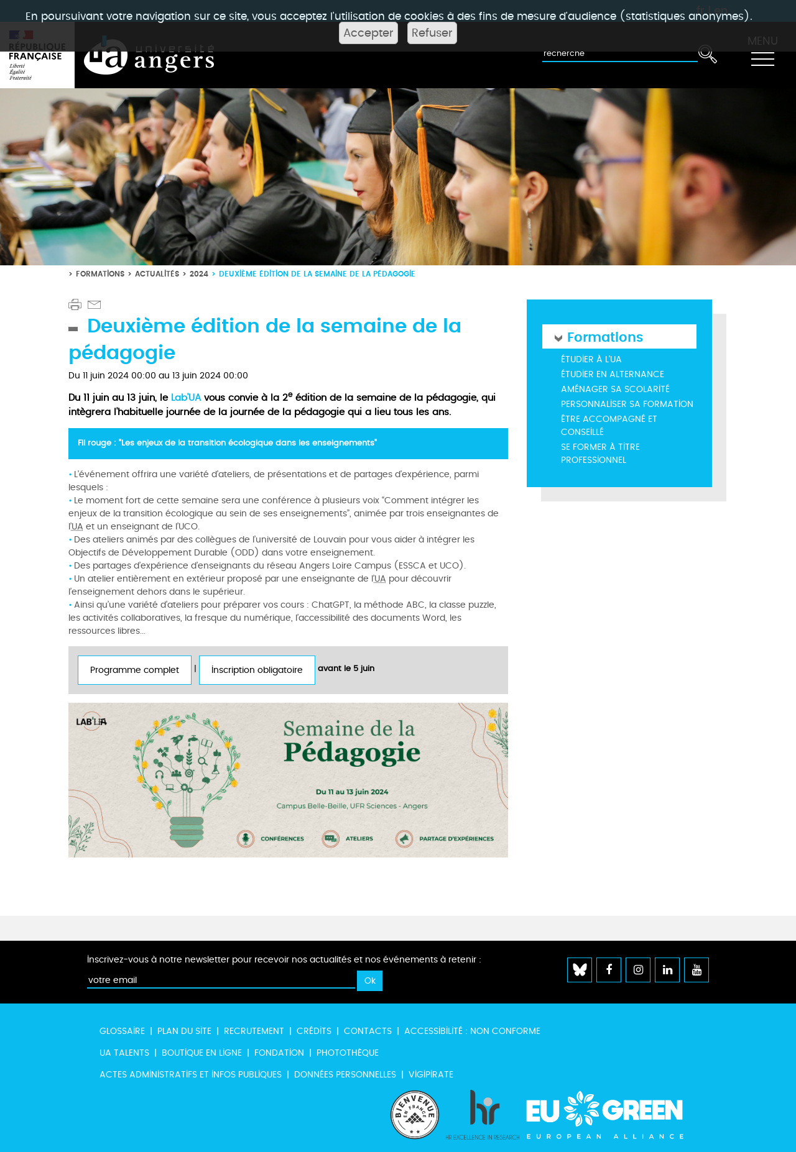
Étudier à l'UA (591, 359)
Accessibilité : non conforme (472, 1031)
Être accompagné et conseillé (609, 426)
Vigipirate (431, 1074)
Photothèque (348, 1052)
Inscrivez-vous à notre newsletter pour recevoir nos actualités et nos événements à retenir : (284, 959)
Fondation (279, 1052)
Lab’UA (186, 397)
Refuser (432, 33)
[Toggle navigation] (762, 55)
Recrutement (254, 1031)
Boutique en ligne (202, 1052)
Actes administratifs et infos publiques (191, 1074)
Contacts (368, 1031)
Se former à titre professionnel (600, 454)
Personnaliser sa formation (627, 404)
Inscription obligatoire (257, 670)
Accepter (368, 33)
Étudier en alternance (612, 374)
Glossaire (122, 1031)
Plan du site (184, 1031)
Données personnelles (345, 1074)
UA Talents (124, 1052)
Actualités (157, 273)
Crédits (314, 1031)
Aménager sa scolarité (615, 389)
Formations (100, 273)
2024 (199, 273)
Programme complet (134, 670)
